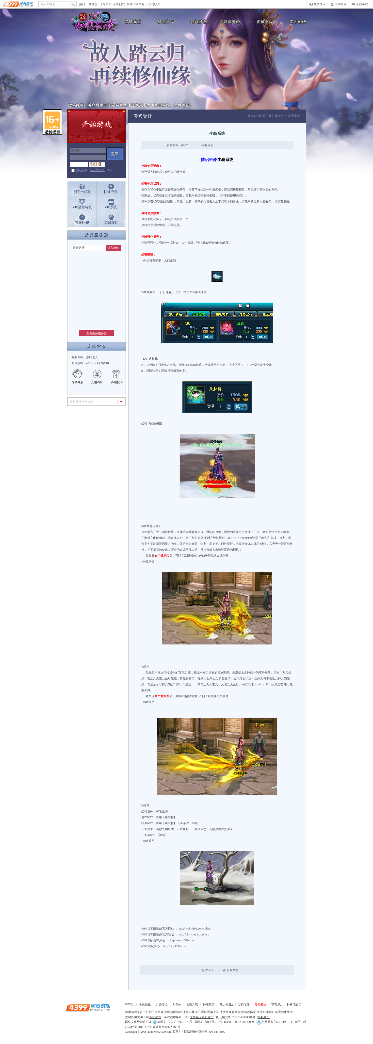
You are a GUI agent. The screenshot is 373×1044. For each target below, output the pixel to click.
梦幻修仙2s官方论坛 (161, 934)
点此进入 (92, 357)
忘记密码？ (97, 170)
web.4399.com (163, 1031)
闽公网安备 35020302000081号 (235, 1017)
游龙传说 (161, 1004)
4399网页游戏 (18, 4)
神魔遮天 (209, 1004)
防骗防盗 (111, 222)
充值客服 (97, 377)
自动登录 (82, 170)
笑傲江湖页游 (135, 4)
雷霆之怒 (192, 1004)
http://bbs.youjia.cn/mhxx (193, 934)
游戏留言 (114, 377)
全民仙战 (119, 4)
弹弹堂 (93, 4)
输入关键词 (47, 4)
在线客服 (80, 377)
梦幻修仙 (93, 22)
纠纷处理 (155, 1017)
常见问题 (82, 222)
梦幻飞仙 (244, 1004)
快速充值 (111, 192)
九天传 (176, 1004)
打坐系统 (233, 970)
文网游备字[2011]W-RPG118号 (279, 1022)
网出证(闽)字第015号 (208, 1022)
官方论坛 (297, 21)
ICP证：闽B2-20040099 (239, 1022)
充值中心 (264, 21)
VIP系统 (110, 207)
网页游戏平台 (157, 940)
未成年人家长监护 (201, 1017)
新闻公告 (164, 21)
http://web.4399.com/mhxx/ (194, 928)
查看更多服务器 (96, 333)
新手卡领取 (82, 192)
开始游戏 (96, 126)
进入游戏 (113, 248)
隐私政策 (264, 1017)
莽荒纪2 (276, 1004)
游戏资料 (231, 21)
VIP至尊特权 (82, 207)
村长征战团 (294, 1004)
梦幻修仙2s (276, 116)
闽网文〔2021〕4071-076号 (172, 1022)
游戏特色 (197, 21)
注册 (110, 170)
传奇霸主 (105, 4)
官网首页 (131, 21)
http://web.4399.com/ (182, 940)
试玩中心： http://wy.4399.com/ (167, 946)
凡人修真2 (153, 4)
